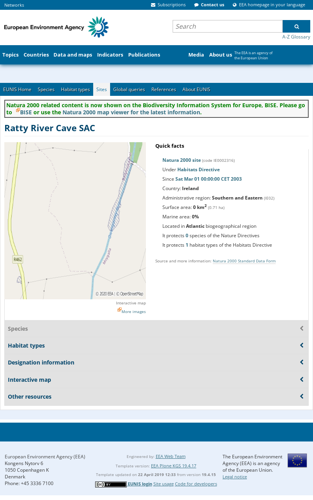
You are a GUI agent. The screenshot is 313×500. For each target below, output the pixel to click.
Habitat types (75, 89)
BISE (26, 112)
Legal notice (235, 477)
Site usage (163, 484)
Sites (101, 89)
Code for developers (196, 484)
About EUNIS (196, 89)
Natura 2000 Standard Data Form (244, 261)
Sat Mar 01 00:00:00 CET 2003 (208, 179)
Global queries (129, 89)
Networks (14, 5)
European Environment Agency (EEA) (45, 456)
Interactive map (131, 303)
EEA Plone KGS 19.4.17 (173, 466)
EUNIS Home (17, 89)
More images (134, 311)
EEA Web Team (171, 456)
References (163, 89)
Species (46, 89)
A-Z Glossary (296, 36)
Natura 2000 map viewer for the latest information (131, 112)
